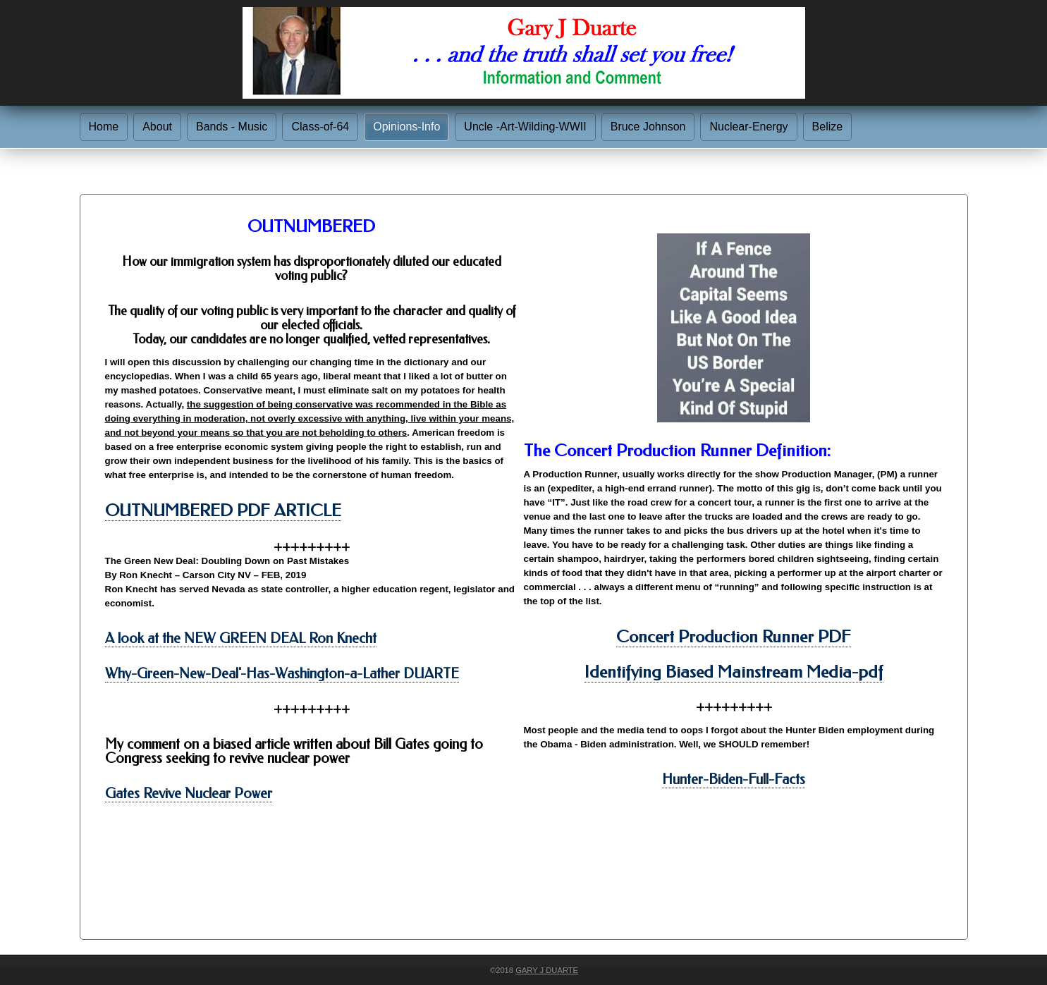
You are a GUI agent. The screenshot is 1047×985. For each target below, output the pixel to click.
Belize (827, 127)
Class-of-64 (320, 127)
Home (104, 127)
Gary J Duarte (546, 970)
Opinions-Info (406, 127)
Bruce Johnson (648, 127)
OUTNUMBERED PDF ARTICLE (223, 510)
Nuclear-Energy (748, 127)
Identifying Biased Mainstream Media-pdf (733, 672)
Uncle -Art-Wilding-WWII (525, 127)
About (157, 127)
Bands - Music (231, 127)
